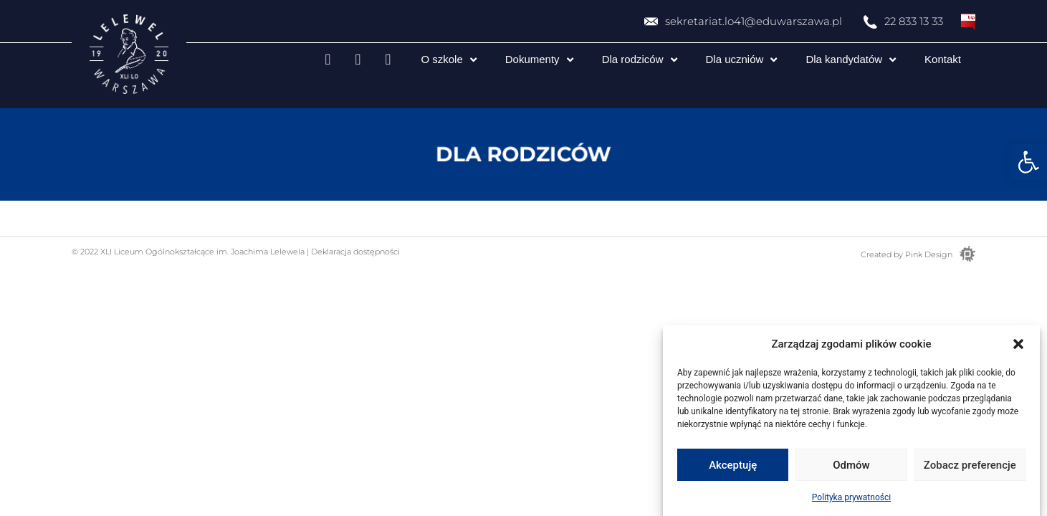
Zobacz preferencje (970, 465)
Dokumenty (539, 59)
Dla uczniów (742, 59)
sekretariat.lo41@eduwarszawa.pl (753, 21)
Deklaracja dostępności (354, 252)
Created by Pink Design (906, 254)
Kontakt (942, 59)
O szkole (448, 59)
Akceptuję (733, 465)
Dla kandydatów (850, 59)
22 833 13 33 (913, 21)
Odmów (851, 465)
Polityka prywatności (851, 497)
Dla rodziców (639, 59)
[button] (1028, 162)
